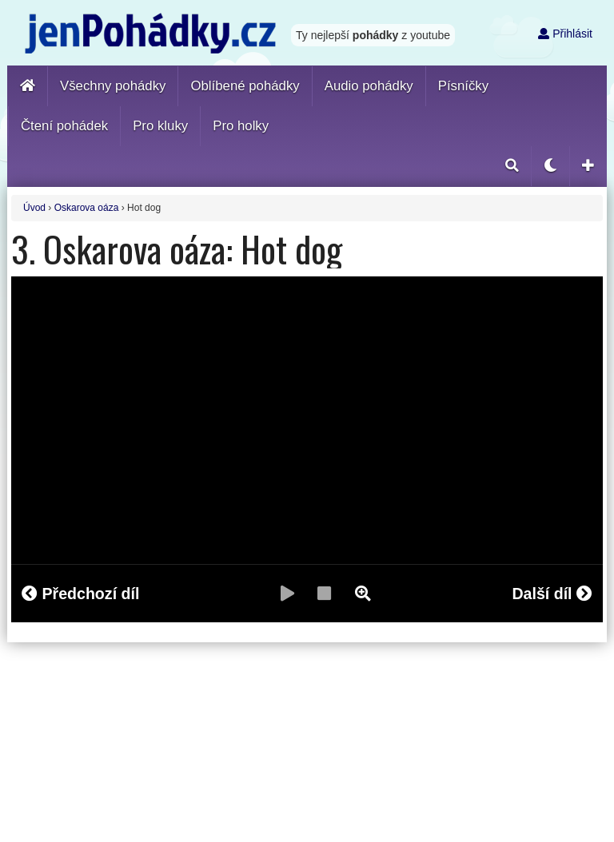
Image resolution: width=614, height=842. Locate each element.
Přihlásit (565, 33)
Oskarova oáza (86, 207)
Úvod (34, 207)
